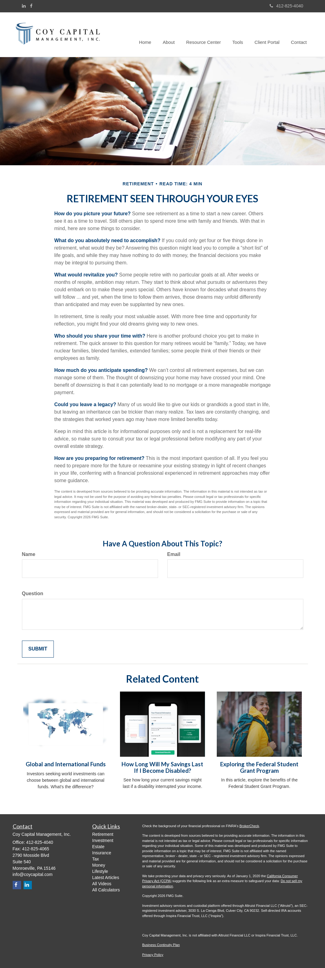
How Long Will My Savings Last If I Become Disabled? (162, 767)
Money (98, 865)
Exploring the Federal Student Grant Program (259, 767)
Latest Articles (105, 877)
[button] (173, 34)
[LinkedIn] (24, 6)
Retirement (102, 834)
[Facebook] (31, 6)
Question (32, 593)
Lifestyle (100, 871)
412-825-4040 (286, 5)
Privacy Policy (152, 955)
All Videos (101, 883)
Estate (98, 846)
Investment (102, 840)
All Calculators (106, 889)
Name (29, 554)
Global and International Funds (66, 764)
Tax (95, 858)
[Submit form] (38, 649)
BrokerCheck (249, 826)
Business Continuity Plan (161, 945)
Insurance (101, 852)
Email (174, 554)
